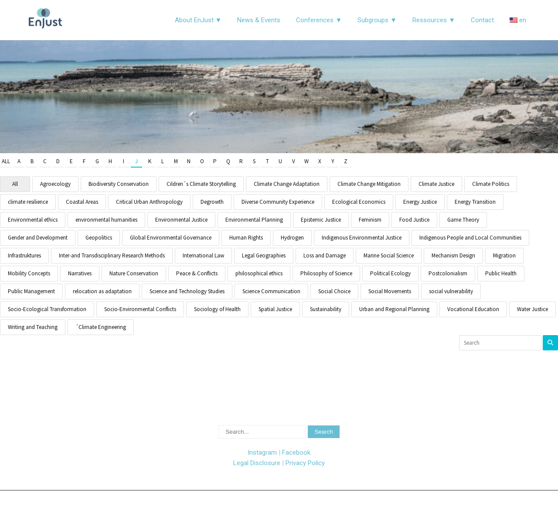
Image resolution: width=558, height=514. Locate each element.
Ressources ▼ (433, 20)
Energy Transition (475, 202)
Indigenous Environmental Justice (361, 237)
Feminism (370, 219)
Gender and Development (38, 237)
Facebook (296, 452)
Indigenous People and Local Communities (470, 237)
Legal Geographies (264, 255)
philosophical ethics (258, 273)
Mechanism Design (453, 255)
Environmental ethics (33, 219)
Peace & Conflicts (197, 273)
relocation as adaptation (102, 291)
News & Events (258, 20)
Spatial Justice (275, 309)
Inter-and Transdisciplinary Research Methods (112, 255)
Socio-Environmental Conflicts (140, 309)
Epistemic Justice (321, 219)
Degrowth (212, 202)
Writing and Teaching (33, 327)
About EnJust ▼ (198, 20)
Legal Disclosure (256, 463)
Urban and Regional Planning (394, 309)
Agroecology (55, 184)
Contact (482, 20)
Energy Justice (420, 202)
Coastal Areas (82, 202)
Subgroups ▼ (377, 20)
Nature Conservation (133, 273)
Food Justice (414, 219)
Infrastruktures (24, 255)
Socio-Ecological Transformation (47, 309)
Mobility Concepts (29, 273)
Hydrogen (292, 237)
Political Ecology (390, 273)
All (6, 161)
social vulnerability (451, 291)
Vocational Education (473, 309)
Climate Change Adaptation (287, 184)
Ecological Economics (358, 202)
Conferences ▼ (319, 20)
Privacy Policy (305, 463)
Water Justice (532, 309)
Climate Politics (490, 184)
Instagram (262, 452)
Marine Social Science (389, 255)
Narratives (80, 273)
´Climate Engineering (100, 327)
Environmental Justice (181, 219)
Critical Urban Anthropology (149, 202)
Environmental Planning (254, 219)
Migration (504, 255)
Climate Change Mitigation (369, 184)
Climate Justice (436, 184)
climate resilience (28, 202)
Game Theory (463, 219)
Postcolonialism (448, 273)
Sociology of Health (217, 309)
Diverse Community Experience (278, 202)
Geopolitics (98, 237)
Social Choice (334, 291)
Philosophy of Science (326, 273)
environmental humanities (106, 219)
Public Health (501, 273)
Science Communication (271, 291)
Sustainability (325, 309)
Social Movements (389, 291)
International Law (203, 255)
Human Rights (246, 237)
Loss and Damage (324, 255)
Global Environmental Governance (170, 237)
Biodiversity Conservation (118, 184)
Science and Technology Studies (187, 291)
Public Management (31, 291)
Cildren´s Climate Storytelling (201, 184)
